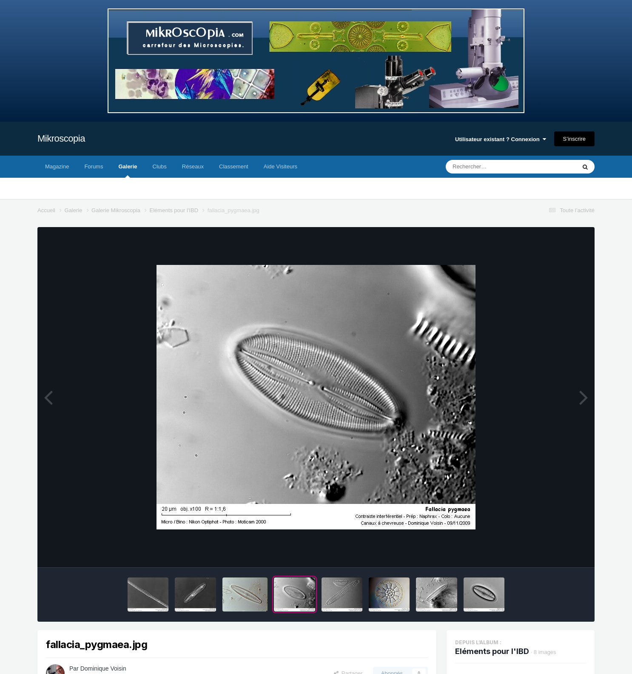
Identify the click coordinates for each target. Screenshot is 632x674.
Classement (233, 166)
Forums (93, 166)
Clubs (160, 166)
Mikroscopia (61, 138)
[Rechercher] (488, 166)
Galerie (127, 170)
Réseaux (193, 166)
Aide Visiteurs (280, 166)
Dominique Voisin (103, 668)
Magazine (57, 166)
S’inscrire (574, 139)
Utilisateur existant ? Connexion (500, 139)
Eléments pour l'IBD (492, 651)
